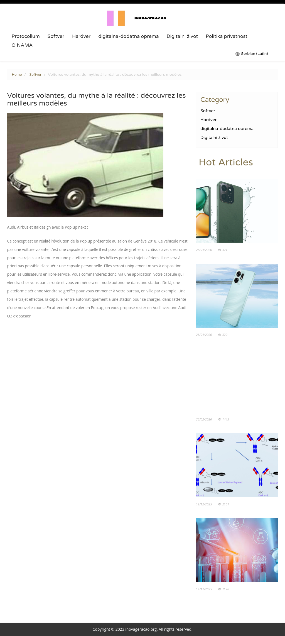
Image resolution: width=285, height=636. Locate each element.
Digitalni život (182, 36)
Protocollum (26, 36)
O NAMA (22, 45)
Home (17, 74)
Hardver (81, 36)
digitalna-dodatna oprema (128, 36)
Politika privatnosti (227, 36)
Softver (56, 36)
